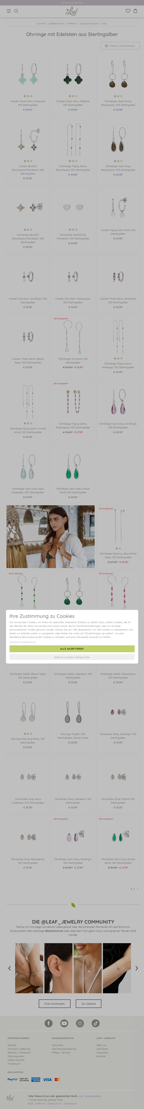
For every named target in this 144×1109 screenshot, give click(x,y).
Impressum (15, 642)
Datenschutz (29, 642)
